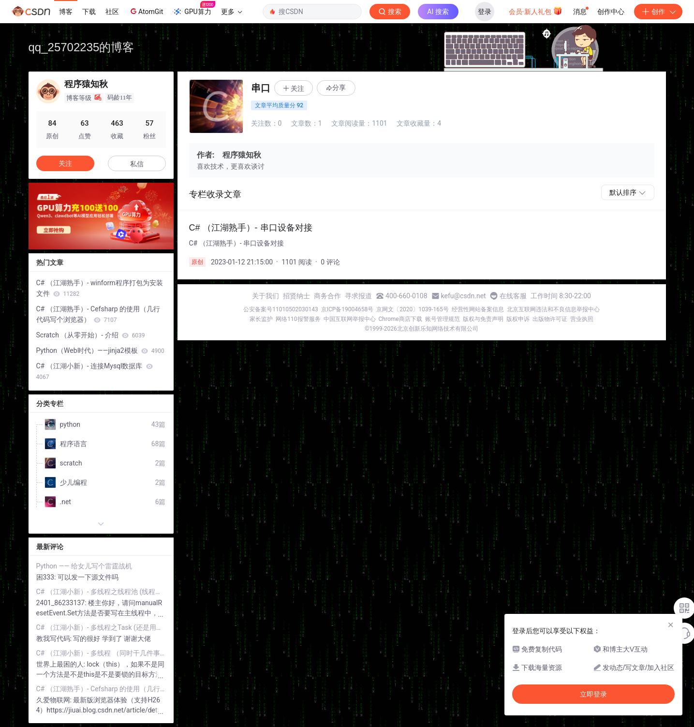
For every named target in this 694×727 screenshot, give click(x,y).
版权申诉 (518, 319)
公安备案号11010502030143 (280, 309)
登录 (484, 11)
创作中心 (610, 11)
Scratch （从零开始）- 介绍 (90, 335)
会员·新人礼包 (535, 10)
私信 (137, 164)
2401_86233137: (62, 603)
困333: (47, 577)
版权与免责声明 (483, 319)
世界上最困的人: (61, 664)
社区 (112, 11)
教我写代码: (55, 638)
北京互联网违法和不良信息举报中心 (553, 309)
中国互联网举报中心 (350, 319)
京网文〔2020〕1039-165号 (412, 309)
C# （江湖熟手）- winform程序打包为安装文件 (99, 288)
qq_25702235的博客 (81, 47)
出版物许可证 (549, 319)
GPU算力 (194, 8)
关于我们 (265, 296)
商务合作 (327, 296)
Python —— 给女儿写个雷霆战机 (84, 566)
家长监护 (261, 319)
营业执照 (581, 319)
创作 (658, 11)
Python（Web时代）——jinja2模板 (100, 350)
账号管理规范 (442, 319)
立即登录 (593, 694)
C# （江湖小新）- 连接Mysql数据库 (94, 371)
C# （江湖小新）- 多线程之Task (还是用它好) (101, 627)
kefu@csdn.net (463, 296)
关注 (65, 163)
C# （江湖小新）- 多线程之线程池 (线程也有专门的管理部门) (101, 592)
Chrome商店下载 (400, 319)
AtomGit (146, 11)
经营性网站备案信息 (478, 309)
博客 (66, 11)
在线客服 (513, 296)
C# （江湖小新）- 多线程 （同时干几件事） (101, 653)
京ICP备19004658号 (347, 309)
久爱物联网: (55, 700)
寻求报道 (358, 296)
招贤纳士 (296, 296)
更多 (231, 11)
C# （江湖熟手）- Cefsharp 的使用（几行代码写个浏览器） (98, 314)
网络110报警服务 (298, 319)
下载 (89, 11)
